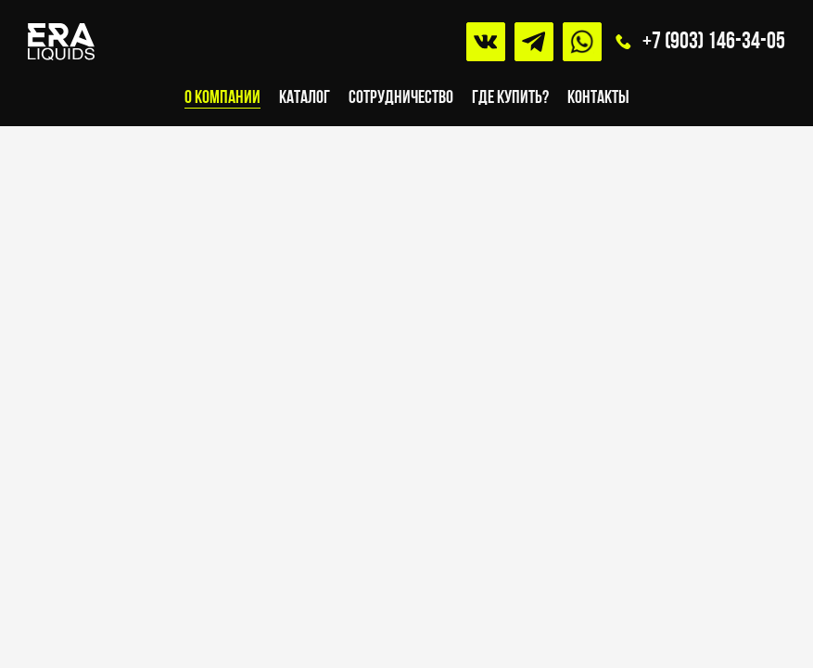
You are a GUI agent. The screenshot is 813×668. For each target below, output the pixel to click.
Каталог (304, 98)
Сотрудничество (401, 98)
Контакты (598, 98)
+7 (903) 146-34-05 (713, 42)
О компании (222, 98)
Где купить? (510, 98)
